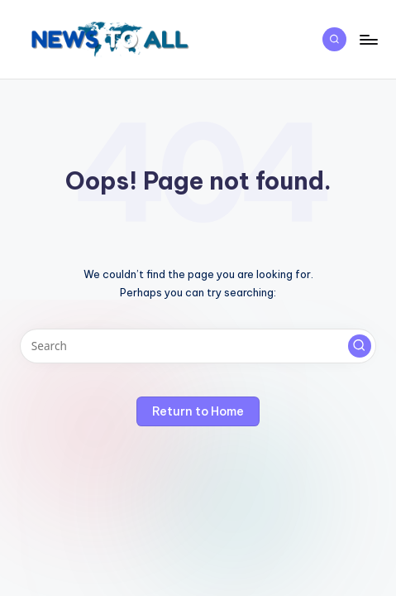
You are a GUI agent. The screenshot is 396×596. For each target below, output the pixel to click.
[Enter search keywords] (198, 346)
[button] (359, 346)
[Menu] (368, 39)
